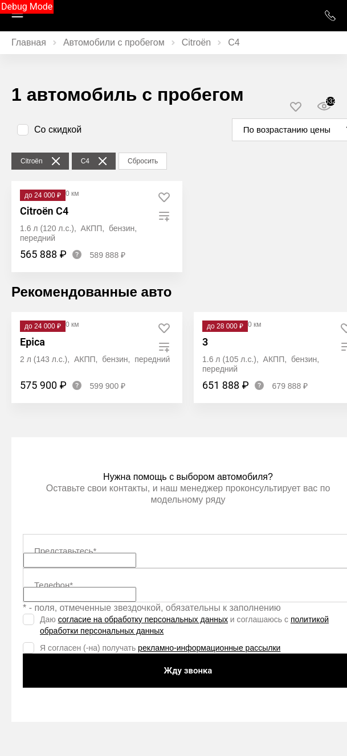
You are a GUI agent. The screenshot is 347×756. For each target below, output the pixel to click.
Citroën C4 (44, 211)
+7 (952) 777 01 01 (330, 15)
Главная (28, 42)
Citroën (196, 42)
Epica (32, 342)
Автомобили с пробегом (114, 42)
